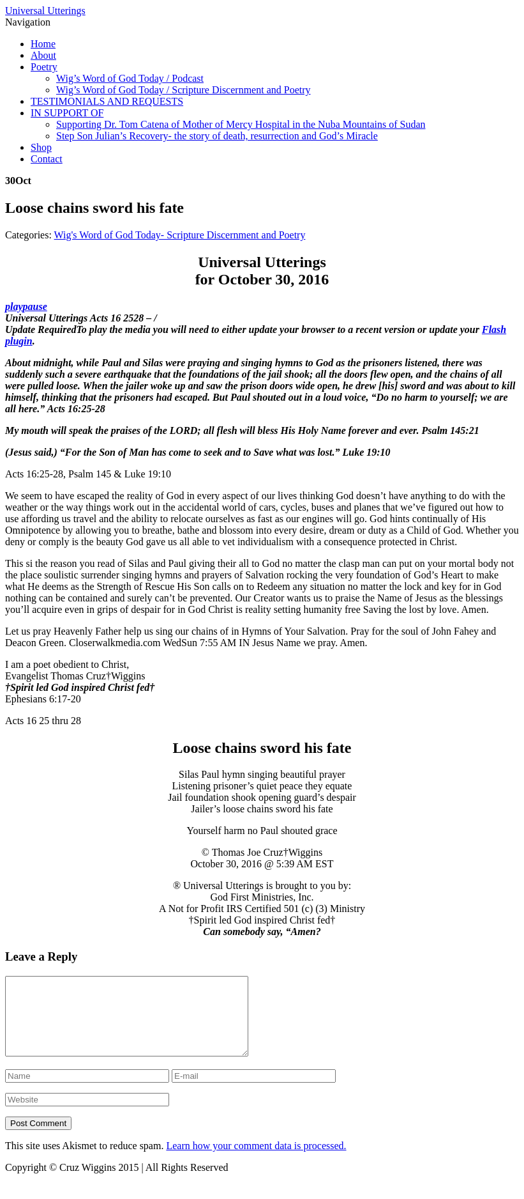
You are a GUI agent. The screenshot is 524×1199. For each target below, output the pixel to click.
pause (35, 306)
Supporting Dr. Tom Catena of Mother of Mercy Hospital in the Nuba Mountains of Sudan (241, 124)
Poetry (44, 66)
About (43, 55)
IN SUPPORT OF (67, 112)
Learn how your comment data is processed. (256, 1161)
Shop (41, 147)
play (14, 306)
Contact (47, 158)
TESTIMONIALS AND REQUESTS (107, 101)
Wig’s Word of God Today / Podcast (130, 78)
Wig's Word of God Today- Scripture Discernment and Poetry (180, 234)
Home (43, 43)
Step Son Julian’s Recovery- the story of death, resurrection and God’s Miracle (217, 135)
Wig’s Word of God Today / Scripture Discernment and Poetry (183, 89)
